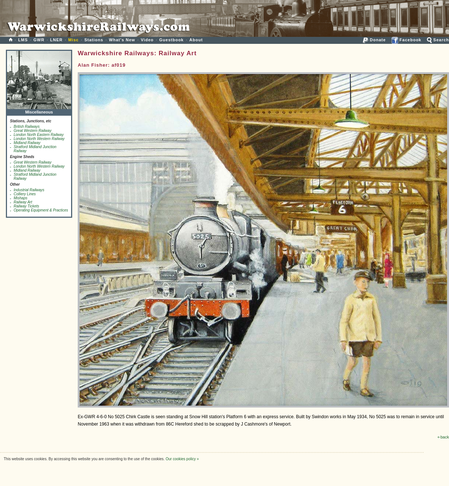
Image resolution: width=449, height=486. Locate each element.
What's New (122, 40)
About (196, 40)
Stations (93, 40)
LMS (23, 40)
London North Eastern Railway (39, 135)
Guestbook (171, 40)
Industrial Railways (29, 190)
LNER (56, 40)
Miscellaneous (39, 110)
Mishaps (20, 198)
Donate (374, 40)
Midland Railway (27, 143)
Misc (73, 40)
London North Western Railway (39, 139)
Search (438, 40)
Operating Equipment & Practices (41, 210)
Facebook (406, 40)
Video (147, 40)
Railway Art (23, 202)
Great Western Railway (33, 131)
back (443, 437)
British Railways (27, 127)
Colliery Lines (25, 194)
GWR (39, 40)
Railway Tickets (26, 206)
